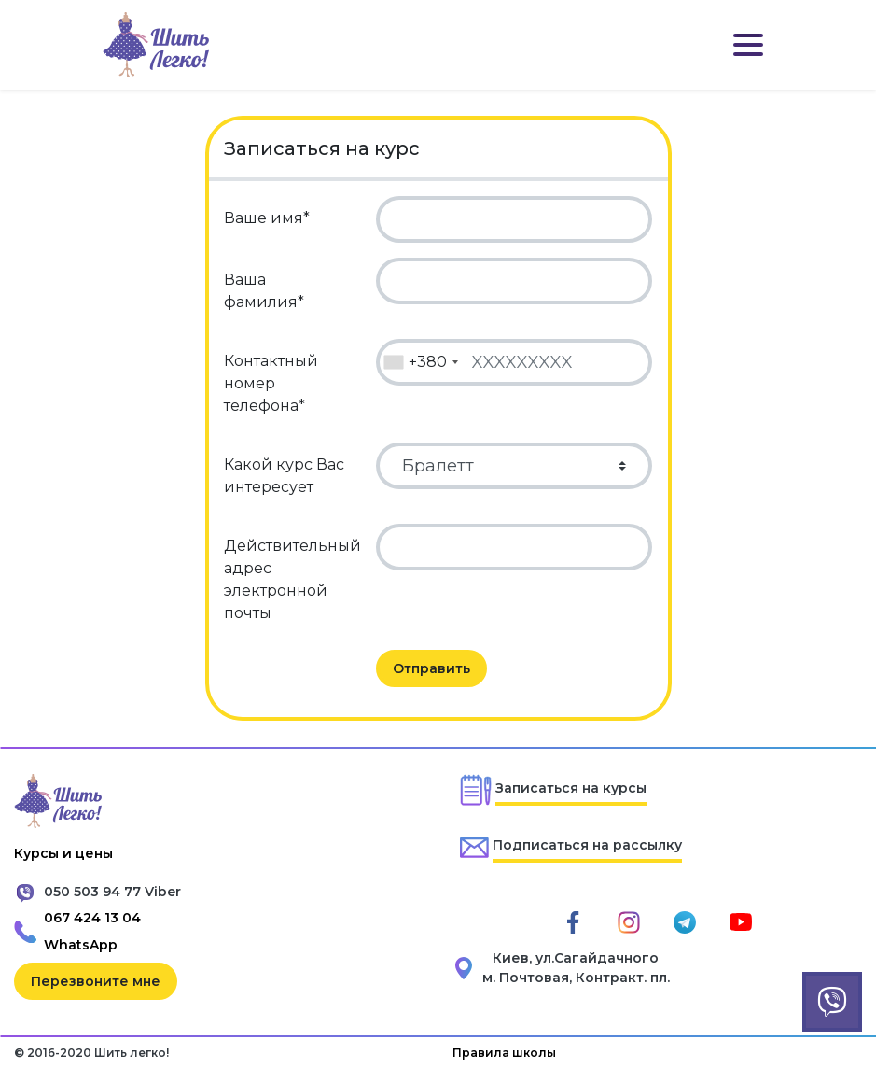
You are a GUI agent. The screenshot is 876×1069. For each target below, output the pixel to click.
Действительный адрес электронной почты (292, 579)
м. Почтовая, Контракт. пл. (576, 977)
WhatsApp (81, 944)
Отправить (431, 668)
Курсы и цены (63, 853)
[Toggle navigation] (748, 44)
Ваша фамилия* (264, 291)
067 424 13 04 (92, 917)
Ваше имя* (267, 218)
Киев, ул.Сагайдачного (576, 957)
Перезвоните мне (95, 981)
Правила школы (504, 1053)
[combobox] (420, 362)
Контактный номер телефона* (271, 383)
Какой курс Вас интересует (284, 476)
